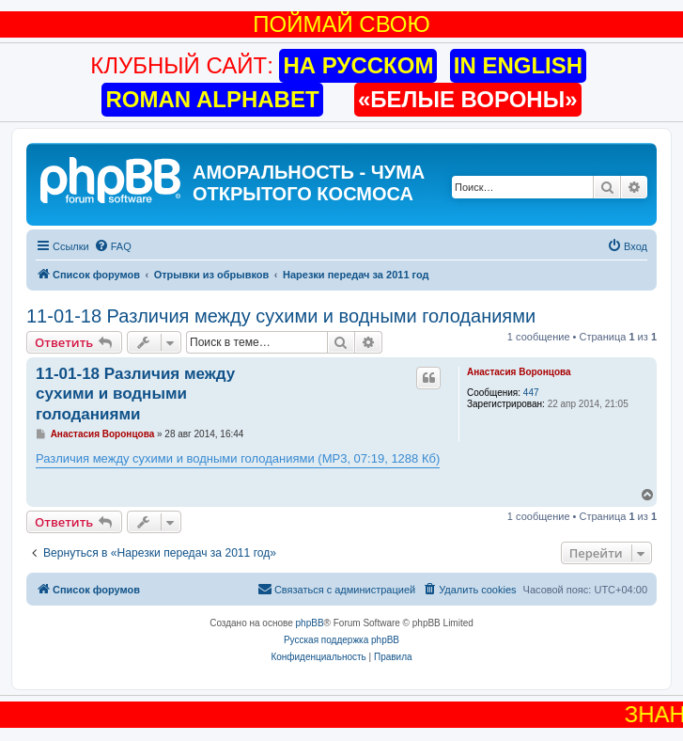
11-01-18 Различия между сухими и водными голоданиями (281, 316)
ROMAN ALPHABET (211, 99)
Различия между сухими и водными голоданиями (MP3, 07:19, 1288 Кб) (238, 458)
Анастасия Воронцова (519, 372)
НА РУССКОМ (358, 65)
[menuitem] (113, 246)
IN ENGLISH (518, 65)
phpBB (310, 623)
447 (531, 392)
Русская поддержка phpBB (341, 640)
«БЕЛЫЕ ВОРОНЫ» (468, 99)
